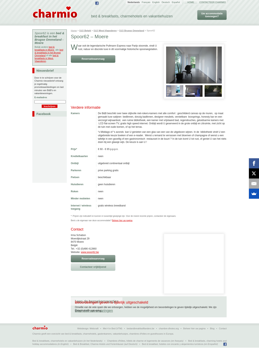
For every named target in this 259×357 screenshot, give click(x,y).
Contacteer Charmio (213, 2)
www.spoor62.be (90, 252)
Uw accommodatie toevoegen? (212, 15)
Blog (212, 338)
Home (190, 2)
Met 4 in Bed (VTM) (112, 338)
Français (146, 2)
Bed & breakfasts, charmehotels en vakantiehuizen (57, 350)
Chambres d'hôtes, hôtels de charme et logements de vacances (138, 350)
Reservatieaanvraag (93, 58)
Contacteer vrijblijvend (93, 267)
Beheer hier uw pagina (122, 220)
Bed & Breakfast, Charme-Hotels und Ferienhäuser (98, 353)
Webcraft (94, 338)
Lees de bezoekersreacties (96, 301)
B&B (85, 30)
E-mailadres (40, 97)
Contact (223, 338)
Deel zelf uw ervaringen (145, 301)
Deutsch (166, 2)
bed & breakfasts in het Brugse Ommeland (49, 53)
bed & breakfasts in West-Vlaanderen (46, 58)
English (156, 2)
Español (176, 2)
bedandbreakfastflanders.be (140, 338)
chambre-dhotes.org (169, 338)
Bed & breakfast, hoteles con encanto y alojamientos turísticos (172, 353)
